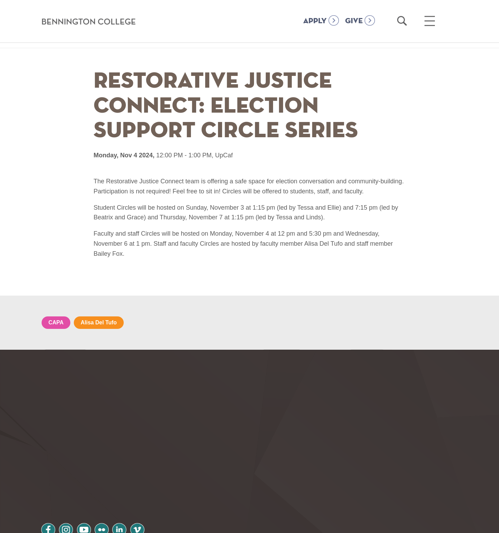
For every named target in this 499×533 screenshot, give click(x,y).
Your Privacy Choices (271, 524)
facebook (49, 477)
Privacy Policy (66, 495)
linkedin (128, 477)
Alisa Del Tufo (99, 322)
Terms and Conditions (134, 495)
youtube (88, 477)
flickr (108, 477)
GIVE (354, 21)
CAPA (56, 322)
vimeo (148, 477)
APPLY (315, 21)
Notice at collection (206, 524)
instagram (69, 477)
